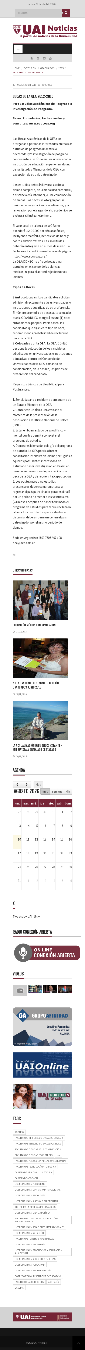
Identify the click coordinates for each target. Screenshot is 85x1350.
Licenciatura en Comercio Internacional (37, 1189)
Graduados (47, 68)
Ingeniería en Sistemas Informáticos (35, 1206)
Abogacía (53, 1282)
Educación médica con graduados (34, 625)
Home (16, 68)
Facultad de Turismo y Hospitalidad (34, 1238)
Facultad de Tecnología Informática (35, 1166)
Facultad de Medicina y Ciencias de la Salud (39, 1137)
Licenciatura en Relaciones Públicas (35, 1258)
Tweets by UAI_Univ (26, 916)
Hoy (38, 785)
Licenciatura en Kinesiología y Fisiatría (36, 1201)
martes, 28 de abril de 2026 (41, 4)
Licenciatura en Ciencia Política (32, 1212)
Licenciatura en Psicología (30, 1195)
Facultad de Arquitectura (29, 1282)
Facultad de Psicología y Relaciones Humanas (40, 1160)
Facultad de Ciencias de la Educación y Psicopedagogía (36, 1220)
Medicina (47, 1172)
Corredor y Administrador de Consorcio (38, 1276)
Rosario (19, 1132)
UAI (58, 1155)
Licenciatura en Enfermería (30, 1244)
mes (45, 791)
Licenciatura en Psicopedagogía (33, 1270)
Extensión (30, 68)
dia (68, 791)
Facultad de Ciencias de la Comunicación (38, 1149)
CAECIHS (19, 1287)
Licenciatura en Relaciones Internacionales (39, 1227)
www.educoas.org (41, 123)
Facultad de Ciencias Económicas (33, 1155)
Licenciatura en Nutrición (29, 1232)
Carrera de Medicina (26, 1172)
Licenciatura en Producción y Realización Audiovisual (38, 1252)
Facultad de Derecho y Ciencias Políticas (38, 1143)
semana (57, 791)
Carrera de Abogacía (26, 1178)
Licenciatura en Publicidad (30, 1264)
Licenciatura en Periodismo (30, 1183)
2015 (61, 68)
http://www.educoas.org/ (30, 256)
